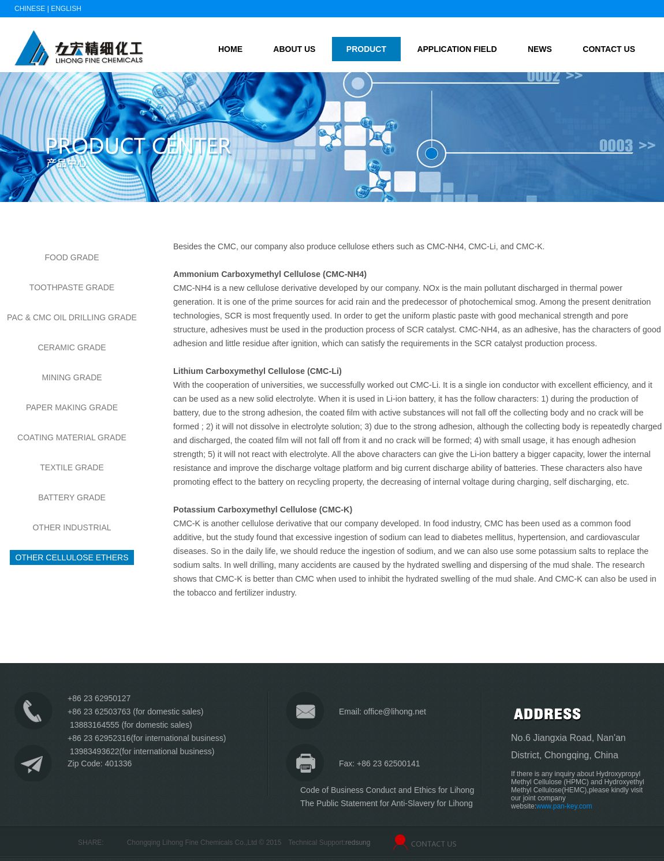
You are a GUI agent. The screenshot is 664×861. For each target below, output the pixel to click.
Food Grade (71, 257)
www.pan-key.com (564, 806)
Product (366, 49)
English (66, 9)
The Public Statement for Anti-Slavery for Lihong (386, 803)
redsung (357, 842)
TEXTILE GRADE (71, 467)
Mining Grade (72, 377)
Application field (457, 49)
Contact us (609, 49)
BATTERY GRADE (72, 497)
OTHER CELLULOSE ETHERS (71, 557)
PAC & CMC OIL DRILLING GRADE (72, 317)
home (230, 49)
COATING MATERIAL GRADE (71, 437)
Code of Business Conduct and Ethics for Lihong (387, 790)
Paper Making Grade (72, 407)
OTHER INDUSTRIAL (71, 527)
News (540, 49)
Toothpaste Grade (71, 287)
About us (294, 49)
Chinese (29, 9)
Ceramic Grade (72, 347)
